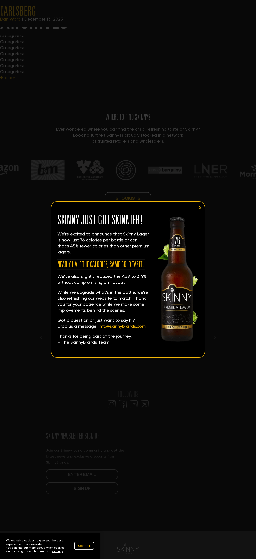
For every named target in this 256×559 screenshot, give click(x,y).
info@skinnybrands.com (122, 326)
